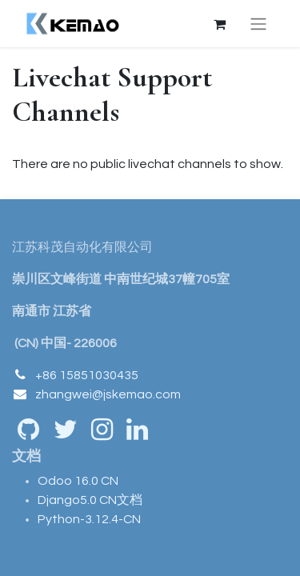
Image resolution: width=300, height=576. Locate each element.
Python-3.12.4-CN (89, 519)
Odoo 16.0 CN (78, 480)
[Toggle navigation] (258, 23)
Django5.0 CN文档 (90, 500)
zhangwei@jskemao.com (108, 394)
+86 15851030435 (86, 375)
